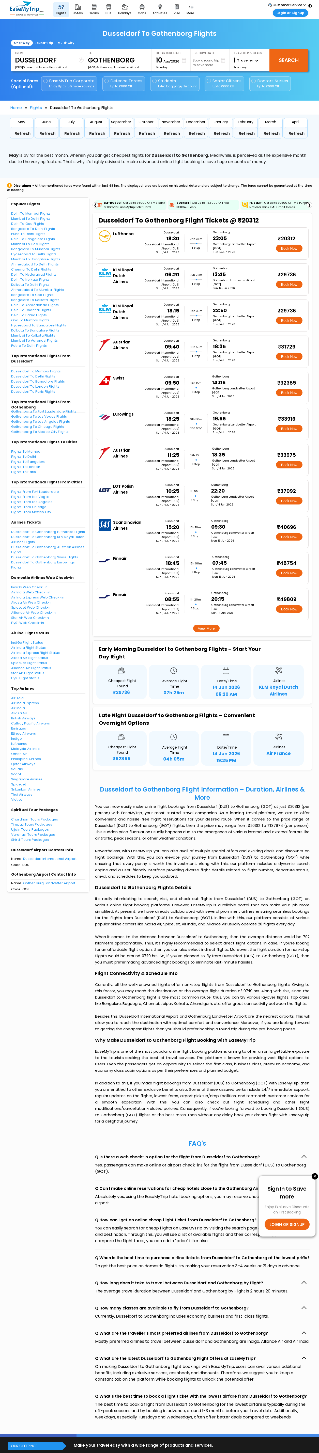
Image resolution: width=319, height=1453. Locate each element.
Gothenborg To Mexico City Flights (40, 431)
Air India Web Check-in (31, 592)
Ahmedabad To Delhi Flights (35, 264)
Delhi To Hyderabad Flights (34, 274)
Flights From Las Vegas (30, 496)
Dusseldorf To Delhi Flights (33, 376)
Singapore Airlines (27, 779)
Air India (18, 708)
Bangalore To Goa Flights (32, 294)
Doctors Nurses (269, 83)
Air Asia (17, 698)
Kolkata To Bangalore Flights (35, 330)
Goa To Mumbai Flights (30, 320)
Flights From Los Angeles (32, 501)
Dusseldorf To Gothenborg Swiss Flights (44, 557)
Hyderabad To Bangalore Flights (38, 325)
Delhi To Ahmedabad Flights (35, 305)
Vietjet (16, 799)
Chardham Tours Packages (34, 819)
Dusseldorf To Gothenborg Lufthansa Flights (48, 531)
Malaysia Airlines (25, 748)
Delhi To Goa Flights (27, 223)
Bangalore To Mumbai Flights (35, 249)
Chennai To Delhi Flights (31, 269)
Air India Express (25, 703)
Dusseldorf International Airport (50, 858)
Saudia (17, 769)
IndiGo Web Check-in (29, 587)
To (90, 53)
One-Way (21, 43)
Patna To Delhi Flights (29, 345)
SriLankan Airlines (26, 789)
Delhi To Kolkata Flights (30, 279)
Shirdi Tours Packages (30, 839)
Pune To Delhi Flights (28, 233)
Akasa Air (19, 713)
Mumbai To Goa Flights (30, 244)
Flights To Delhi (23, 456)
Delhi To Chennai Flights (31, 310)
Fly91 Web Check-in (27, 622)
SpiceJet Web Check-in (31, 607)
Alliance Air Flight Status (31, 668)
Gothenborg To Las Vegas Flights (39, 416)
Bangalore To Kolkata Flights (35, 299)
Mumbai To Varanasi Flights (34, 340)
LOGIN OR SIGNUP (287, 1224)
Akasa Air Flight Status (29, 657)
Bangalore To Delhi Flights (33, 228)
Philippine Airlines (26, 758)
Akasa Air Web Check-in (32, 602)
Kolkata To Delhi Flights (30, 284)
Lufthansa (19, 743)
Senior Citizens (224, 83)
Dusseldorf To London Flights (35, 386)
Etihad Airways (23, 733)
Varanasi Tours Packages (33, 834)
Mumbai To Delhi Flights (31, 218)
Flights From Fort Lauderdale (35, 491)
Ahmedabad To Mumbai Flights (37, 289)
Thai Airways (22, 794)
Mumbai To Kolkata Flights (33, 335)
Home (16, 107)
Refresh (22, 133)
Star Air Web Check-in (30, 617)
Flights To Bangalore (28, 461)
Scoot (16, 774)
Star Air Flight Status (27, 673)
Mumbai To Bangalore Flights (35, 259)
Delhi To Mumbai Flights (31, 213)
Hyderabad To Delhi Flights (34, 254)
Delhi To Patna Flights (29, 315)
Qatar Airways (23, 764)
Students (175, 83)
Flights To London (25, 466)
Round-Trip (44, 43)
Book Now (289, 248)
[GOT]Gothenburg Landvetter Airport (113, 67)
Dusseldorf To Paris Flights (33, 391)
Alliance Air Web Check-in (33, 612)
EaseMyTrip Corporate (69, 83)
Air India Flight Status (28, 647)
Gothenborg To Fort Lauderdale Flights (44, 411)
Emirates (18, 728)
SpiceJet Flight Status (29, 662)
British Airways (23, 718)
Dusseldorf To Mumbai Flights (36, 371)
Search (289, 60)
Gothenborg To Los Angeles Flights (40, 421)
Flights (36, 107)
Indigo (16, 738)
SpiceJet (18, 784)
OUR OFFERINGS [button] (24, 1445)
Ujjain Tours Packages (30, 829)
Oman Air (19, 753)
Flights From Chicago (29, 506)
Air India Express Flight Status (35, 652)
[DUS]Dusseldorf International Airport (41, 67)
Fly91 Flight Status (25, 678)
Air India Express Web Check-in (38, 597)
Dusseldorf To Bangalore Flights (38, 381)
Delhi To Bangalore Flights (33, 238)
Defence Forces (123, 83)
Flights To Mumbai (26, 451)
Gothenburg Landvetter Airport (49, 883)
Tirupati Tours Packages (31, 824)
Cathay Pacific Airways (30, 723)
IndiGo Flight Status (27, 642)
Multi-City (66, 43)
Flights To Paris (23, 471)
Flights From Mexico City (31, 512)
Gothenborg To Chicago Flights (37, 426)
